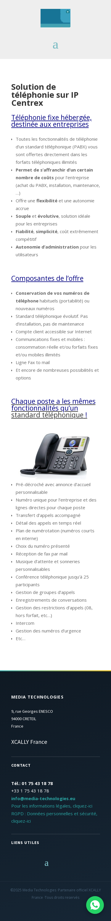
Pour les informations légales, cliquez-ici (51, 806)
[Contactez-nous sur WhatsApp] (95, 905)
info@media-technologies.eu (43, 798)
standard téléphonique (47, 414)
